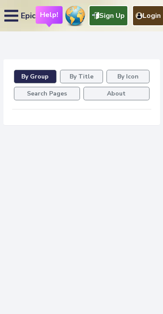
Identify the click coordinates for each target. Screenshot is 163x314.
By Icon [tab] (128, 76)
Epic (28, 15)
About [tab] (116, 93)
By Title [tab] (81, 76)
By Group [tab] (35, 76)
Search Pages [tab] (47, 93)
